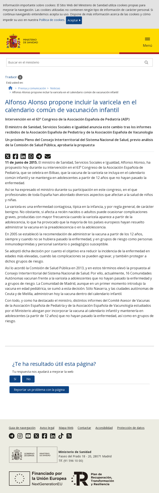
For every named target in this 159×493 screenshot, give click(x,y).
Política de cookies (51, 20)
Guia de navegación (22, 428)
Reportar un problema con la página (39, 390)
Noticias (55, 88)
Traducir (13, 77)
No (28, 379)
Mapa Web (66, 428)
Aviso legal (47, 428)
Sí (15, 379)
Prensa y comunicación (32, 88)
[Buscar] (146, 62)
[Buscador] (79, 62)
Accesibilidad (104, 428)
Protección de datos (131, 428)
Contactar (84, 428)
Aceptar (74, 20)
